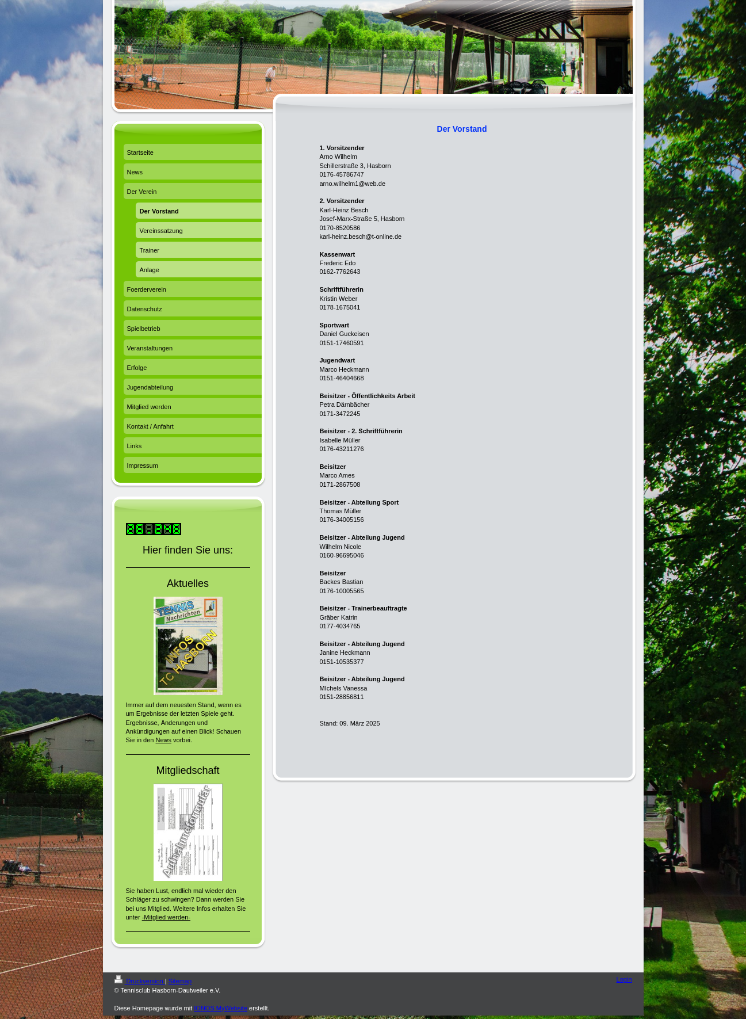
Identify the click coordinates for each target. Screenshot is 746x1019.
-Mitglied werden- (166, 917)
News (163, 739)
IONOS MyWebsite (220, 1008)
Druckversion (139, 981)
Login (624, 979)
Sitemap (180, 981)
